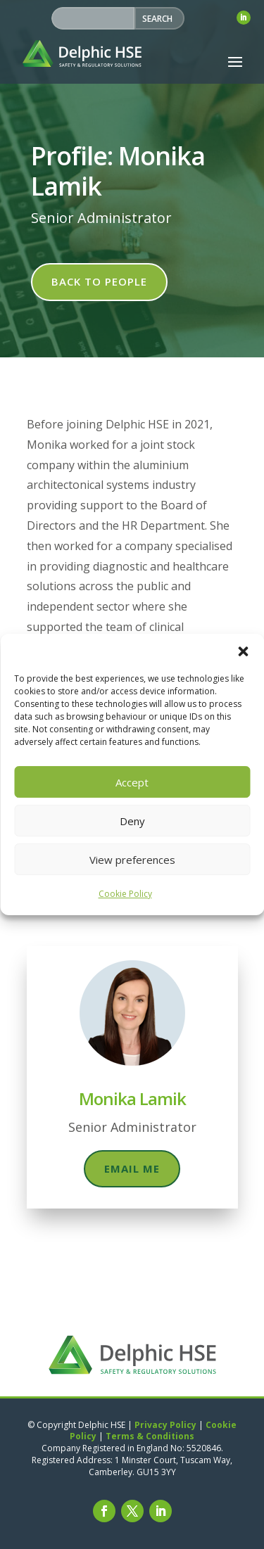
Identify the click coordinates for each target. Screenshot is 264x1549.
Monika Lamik (132, 1098)
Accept (132, 782)
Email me (132, 1168)
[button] (243, 651)
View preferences (132, 860)
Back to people (99, 281)
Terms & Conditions (150, 1436)
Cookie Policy (125, 894)
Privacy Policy (165, 1425)
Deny (132, 821)
